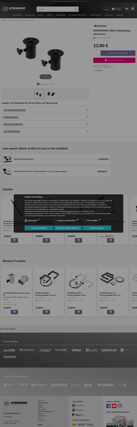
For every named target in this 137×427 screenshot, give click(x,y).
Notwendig (32, 220)
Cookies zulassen (97, 228)
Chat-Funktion (92, 220)
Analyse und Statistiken (66, 220)
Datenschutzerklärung (68, 211)
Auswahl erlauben (38, 228)
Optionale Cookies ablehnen (67, 228)
